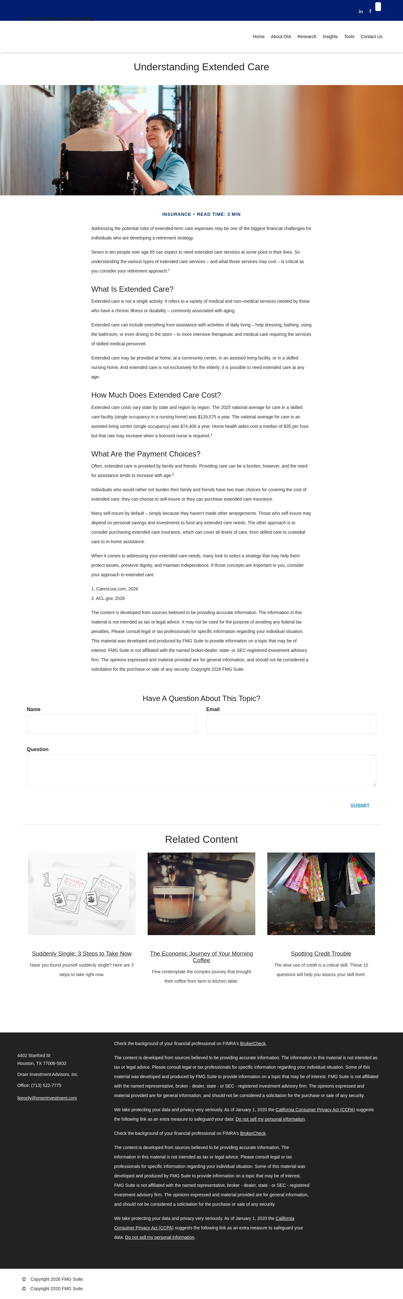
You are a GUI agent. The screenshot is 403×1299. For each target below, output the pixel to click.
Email (213, 709)
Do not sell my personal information (270, 1119)
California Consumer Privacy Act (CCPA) (315, 1109)
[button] (281, 36)
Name (34, 709)
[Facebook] (370, 11)
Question (37, 749)
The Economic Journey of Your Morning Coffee (201, 956)
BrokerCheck (253, 1043)
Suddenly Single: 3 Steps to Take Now (82, 953)
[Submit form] (360, 806)
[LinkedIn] (361, 11)
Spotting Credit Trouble (321, 953)
